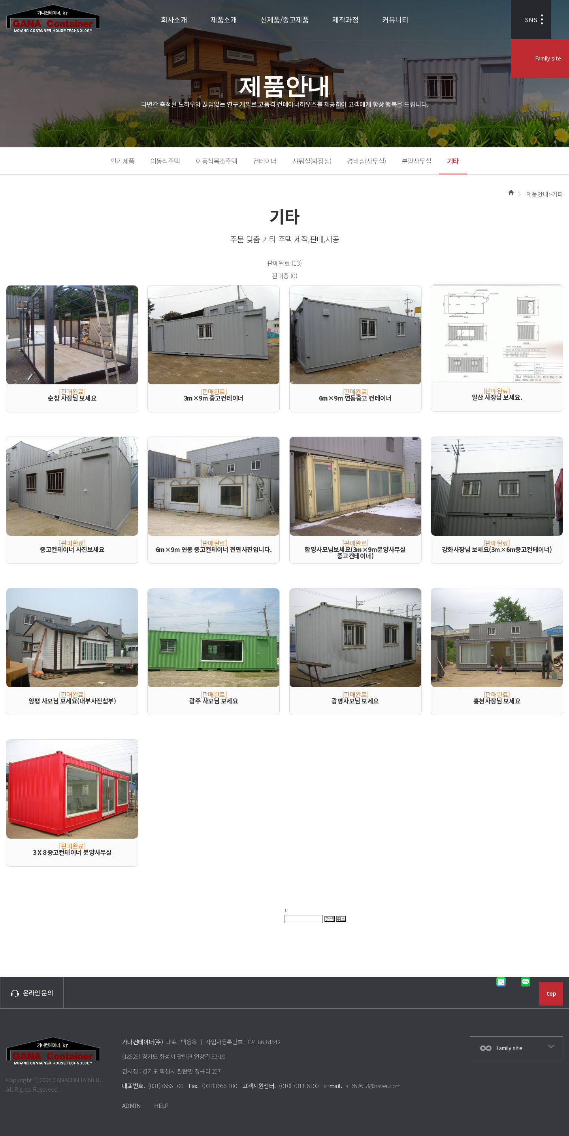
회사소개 (174, 19)
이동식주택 (165, 161)
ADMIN (131, 1105)
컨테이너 (265, 161)
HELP (161, 1105)
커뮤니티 (395, 19)
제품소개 (224, 19)
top (551, 993)
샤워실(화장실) (311, 161)
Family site (546, 19)
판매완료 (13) (284, 263)
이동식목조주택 (216, 161)
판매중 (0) (285, 275)
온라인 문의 (32, 992)
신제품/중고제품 (284, 19)
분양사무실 (416, 161)
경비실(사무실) (366, 161)
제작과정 (345, 19)
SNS (489, 19)
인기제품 (122, 161)
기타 (453, 161)
